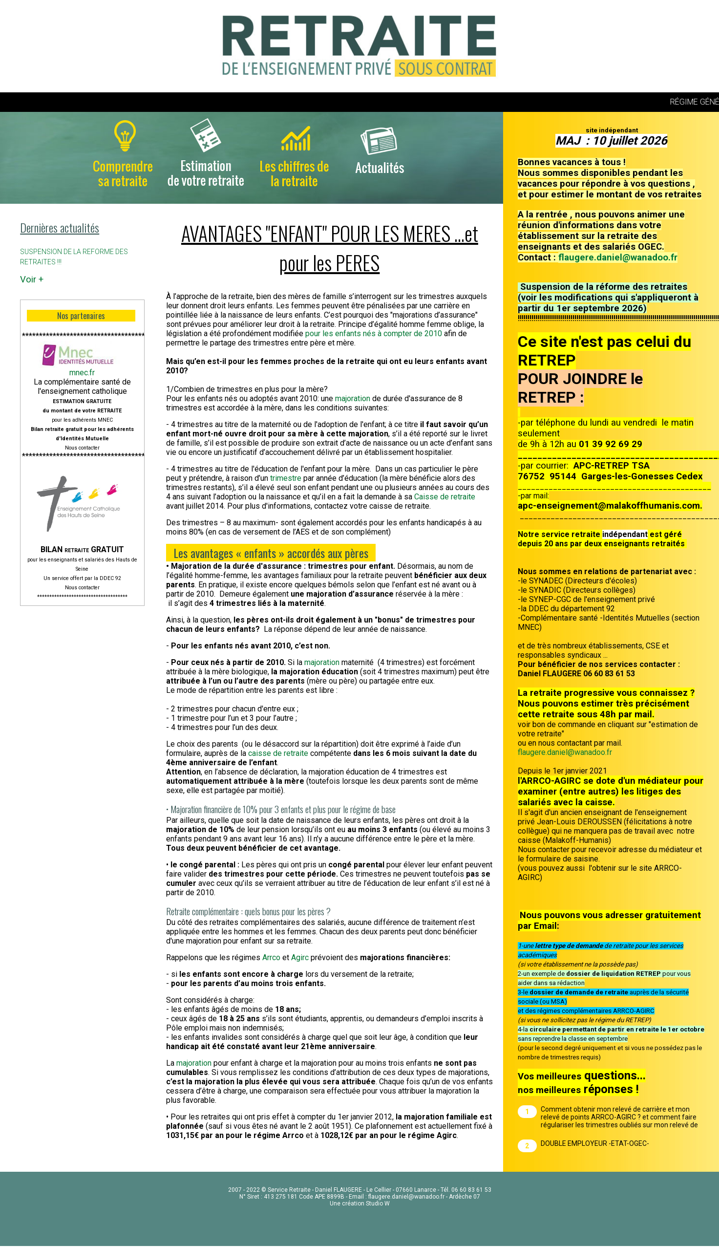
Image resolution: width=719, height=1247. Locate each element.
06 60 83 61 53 (471, 1189)
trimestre (284, 478)
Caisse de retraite (444, 496)
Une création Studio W (360, 1203)
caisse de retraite (277, 753)
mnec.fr (82, 372)
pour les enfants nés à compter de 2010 (373, 333)
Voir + (31, 279)
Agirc (301, 957)
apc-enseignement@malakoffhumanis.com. (610, 505)
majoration (353, 398)
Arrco (272, 957)
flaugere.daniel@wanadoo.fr (617, 257)
